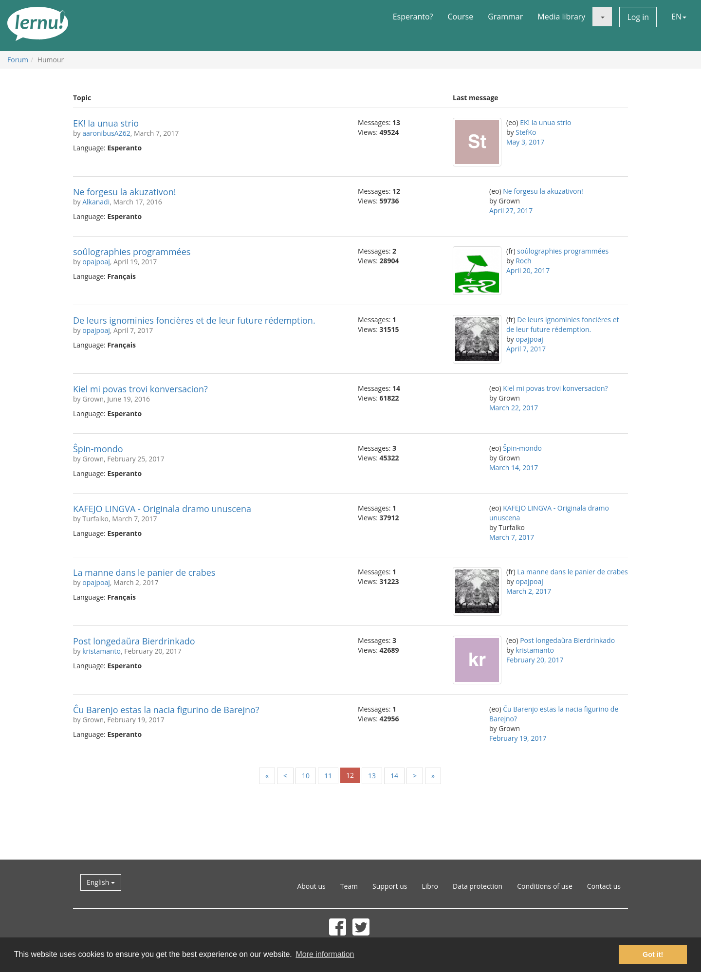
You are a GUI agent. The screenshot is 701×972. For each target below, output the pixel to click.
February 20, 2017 (534, 659)
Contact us (604, 886)
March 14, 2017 (513, 467)
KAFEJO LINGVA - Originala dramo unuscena (162, 508)
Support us (389, 886)
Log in (638, 17)
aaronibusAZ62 (106, 133)
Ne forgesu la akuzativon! (124, 192)
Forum (17, 59)
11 (328, 775)
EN (678, 16)
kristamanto (101, 651)
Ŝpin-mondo (98, 449)
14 (394, 775)
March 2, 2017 (528, 591)
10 (306, 775)
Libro (430, 886)
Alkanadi (96, 201)
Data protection (477, 886)
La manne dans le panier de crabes (144, 572)
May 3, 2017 (525, 142)
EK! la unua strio (106, 123)
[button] (602, 16)
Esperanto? (413, 16)
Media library (561, 16)
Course (460, 16)
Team (349, 886)
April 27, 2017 (511, 210)
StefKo (526, 132)
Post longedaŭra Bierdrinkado (134, 641)
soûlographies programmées (131, 251)
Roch (523, 260)
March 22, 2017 (513, 407)
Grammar (505, 16)
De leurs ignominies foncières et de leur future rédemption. (194, 320)
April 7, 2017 (526, 348)
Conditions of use (544, 886)
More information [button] (324, 954)
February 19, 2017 (517, 738)
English (101, 882)
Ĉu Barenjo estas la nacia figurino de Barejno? (166, 709)
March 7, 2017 (511, 537)
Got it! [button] (653, 954)
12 (350, 775)
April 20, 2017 (528, 270)
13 (372, 775)
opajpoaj (96, 261)
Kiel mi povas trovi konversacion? (140, 389)
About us (311, 886)
